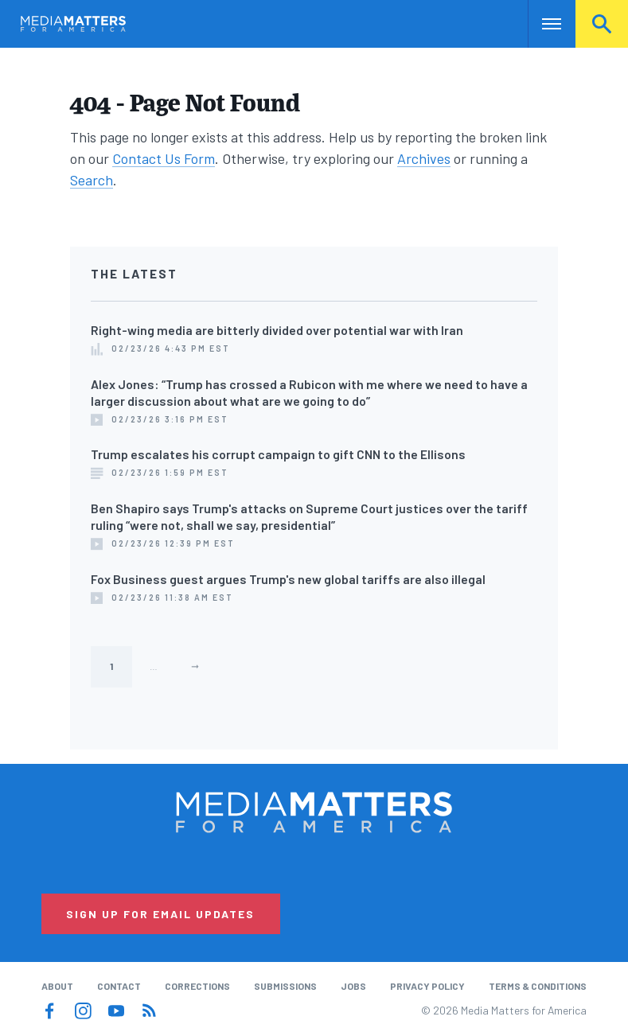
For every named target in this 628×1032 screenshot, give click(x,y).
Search (601, 24)
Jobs (353, 985)
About (57, 985)
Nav (542, 24)
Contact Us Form (163, 158)
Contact (119, 985)
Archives (424, 158)
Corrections (197, 985)
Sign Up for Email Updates (160, 914)
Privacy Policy (427, 985)
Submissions (285, 985)
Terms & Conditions (538, 985)
